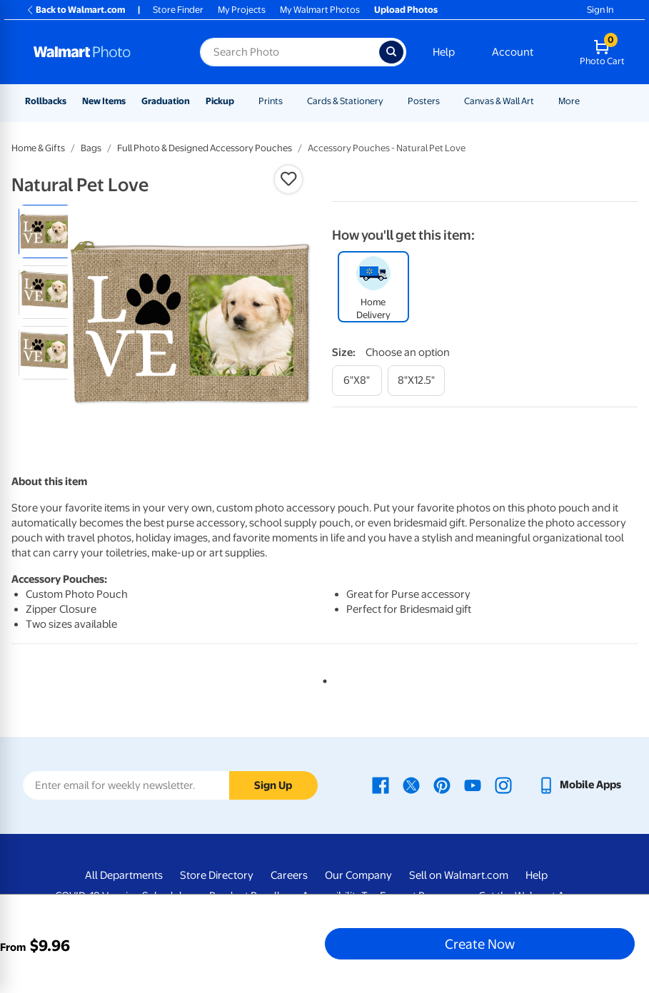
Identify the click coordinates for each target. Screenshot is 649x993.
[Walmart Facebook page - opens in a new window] (380, 784)
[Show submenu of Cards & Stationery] (390, 100)
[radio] (45, 231)
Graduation (165, 101)
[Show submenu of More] (586, 100)
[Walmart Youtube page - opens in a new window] (472, 784)
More (569, 101)
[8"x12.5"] (416, 380)
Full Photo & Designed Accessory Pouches (204, 148)
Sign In (600, 9)
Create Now (480, 944)
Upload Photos (406, 9)
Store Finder (178, 9)
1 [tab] (322, 678)
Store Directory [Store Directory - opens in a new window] (216, 875)
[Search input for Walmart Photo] (289, 52)
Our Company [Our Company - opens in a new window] (358, 875)
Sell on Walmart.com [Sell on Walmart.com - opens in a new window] (458, 875)
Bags (91, 148)
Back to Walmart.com (75, 9)
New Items (104, 101)
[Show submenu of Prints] (289, 100)
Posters (424, 101)
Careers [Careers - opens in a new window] (289, 875)
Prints (270, 101)
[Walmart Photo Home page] (101, 52)
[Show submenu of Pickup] (240, 100)
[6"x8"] (357, 380)
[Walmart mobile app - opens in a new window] (579, 784)
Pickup (220, 101)
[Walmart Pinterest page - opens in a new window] (442, 784)
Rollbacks (45, 101)
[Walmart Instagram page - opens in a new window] (503, 784)
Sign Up (273, 785)
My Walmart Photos (320, 9)
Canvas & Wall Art (499, 101)
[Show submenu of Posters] (446, 100)
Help (444, 52)
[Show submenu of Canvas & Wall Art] (540, 100)
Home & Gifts (38, 148)
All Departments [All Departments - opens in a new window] (124, 875)
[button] (288, 179)
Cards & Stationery (345, 101)
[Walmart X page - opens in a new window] (411, 784)
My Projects (242, 9)
